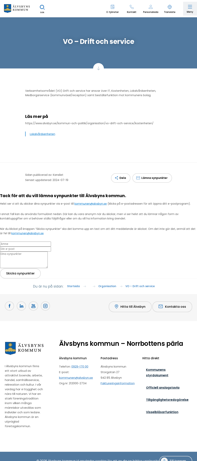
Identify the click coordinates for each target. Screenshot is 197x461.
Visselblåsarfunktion (168, 399)
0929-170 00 (91, 377)
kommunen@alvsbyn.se (90, 204)
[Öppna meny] (188, 8)
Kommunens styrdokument (164, 380)
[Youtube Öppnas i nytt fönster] (37, 310)
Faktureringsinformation (129, 394)
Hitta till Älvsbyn (128, 310)
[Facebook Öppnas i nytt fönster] (10, 310)
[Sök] (49, 8)
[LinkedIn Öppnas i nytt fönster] (23, 310)
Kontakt (128, 12)
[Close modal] (1, 201)
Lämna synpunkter (154, 178)
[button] (166, 8)
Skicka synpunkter (20, 273)
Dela (122, 178)
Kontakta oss (172, 310)
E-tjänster (109, 12)
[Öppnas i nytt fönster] (50, 310)
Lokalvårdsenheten (42, 134)
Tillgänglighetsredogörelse (173, 394)
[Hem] (20, 8)
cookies (101, 451)
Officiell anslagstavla (169, 388)
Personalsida (147, 12)
